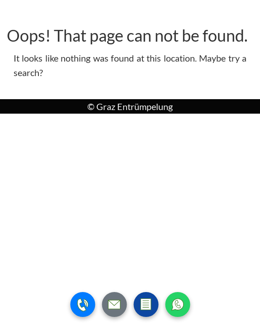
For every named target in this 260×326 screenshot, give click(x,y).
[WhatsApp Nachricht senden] (177, 304)
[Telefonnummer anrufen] (82, 304)
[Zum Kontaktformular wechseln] (145, 304)
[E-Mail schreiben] (114, 304)
